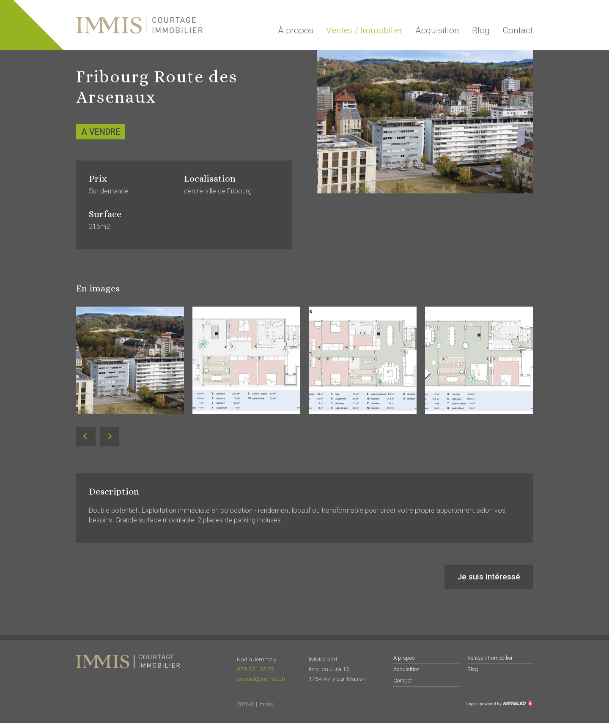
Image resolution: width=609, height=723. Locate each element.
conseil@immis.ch (261, 678)
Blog (481, 30)
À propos (295, 30)
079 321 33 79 (255, 669)
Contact (517, 30)
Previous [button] (86, 437)
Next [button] (109, 437)
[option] (130, 367)
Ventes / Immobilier (364, 30)
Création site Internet (505, 704)
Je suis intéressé (488, 577)
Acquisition (437, 30)
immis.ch (139, 25)
